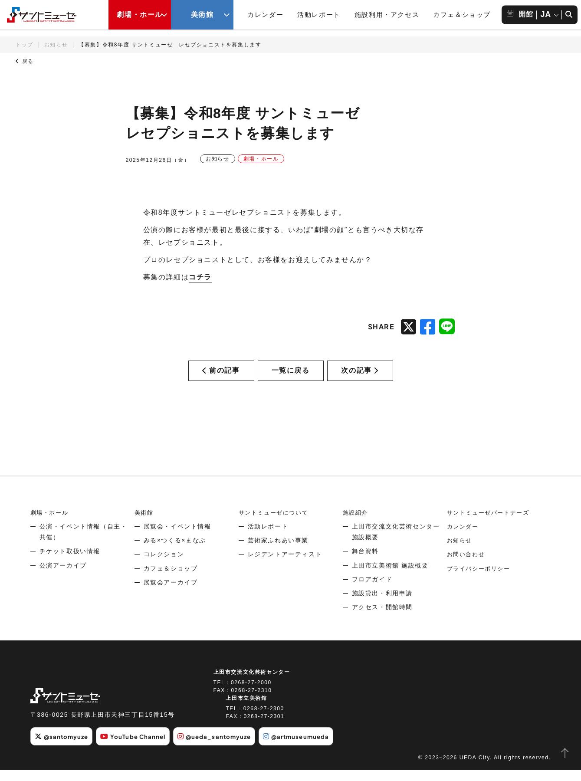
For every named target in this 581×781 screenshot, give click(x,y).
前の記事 (221, 376)
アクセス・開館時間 (382, 619)
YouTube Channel (140, 748)
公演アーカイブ (63, 577)
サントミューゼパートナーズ (491, 524)
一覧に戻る (291, 376)
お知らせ (56, 45)
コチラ (200, 277)
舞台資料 (365, 563)
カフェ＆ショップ (462, 14)
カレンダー (265, 14)
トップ (24, 45)
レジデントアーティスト (285, 566)
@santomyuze (64, 748)
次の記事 (359, 376)
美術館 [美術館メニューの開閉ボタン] (202, 14)
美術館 (145, 524)
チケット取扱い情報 (69, 563)
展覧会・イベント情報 (177, 538)
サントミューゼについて (276, 524)
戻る (25, 61)
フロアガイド (372, 591)
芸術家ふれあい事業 (278, 552)
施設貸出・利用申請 (382, 605)
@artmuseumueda (312, 748)
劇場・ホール (50, 524)
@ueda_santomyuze (225, 748)
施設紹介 (356, 524)
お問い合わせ (467, 566)
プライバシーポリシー (481, 580)
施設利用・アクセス (387, 14)
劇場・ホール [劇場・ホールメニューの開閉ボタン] (140, 14)
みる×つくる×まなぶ (175, 552)
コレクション (164, 566)
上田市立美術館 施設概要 (390, 577)
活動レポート (319, 14)
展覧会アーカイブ (171, 594)
